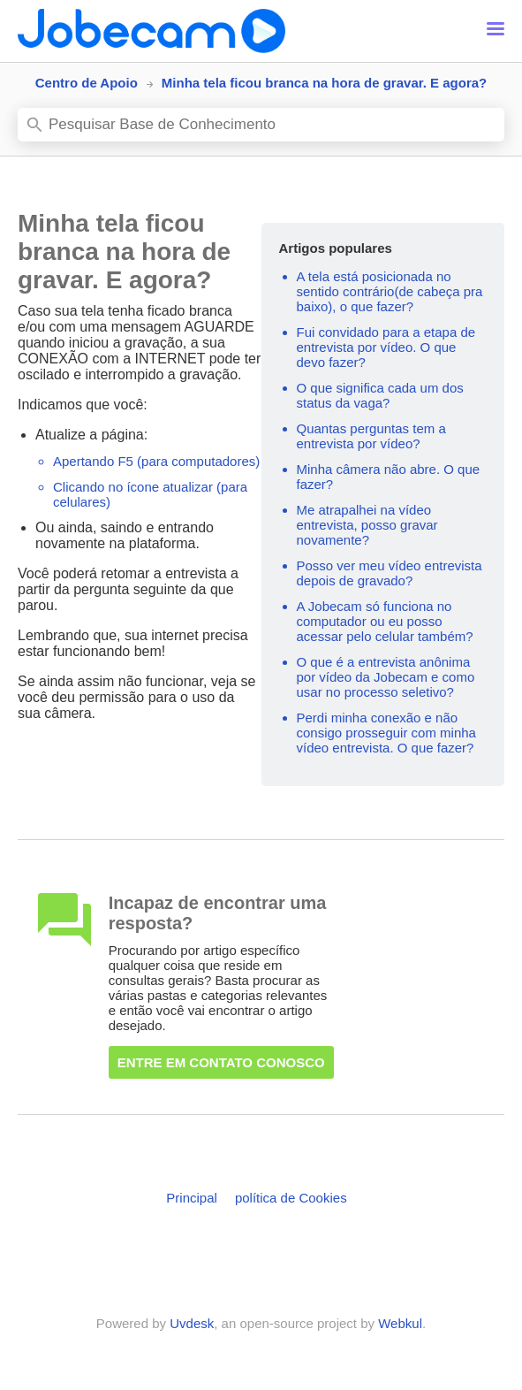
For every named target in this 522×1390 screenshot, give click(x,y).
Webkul (400, 1323)
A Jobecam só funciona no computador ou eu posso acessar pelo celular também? (385, 621)
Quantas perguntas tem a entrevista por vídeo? (371, 436)
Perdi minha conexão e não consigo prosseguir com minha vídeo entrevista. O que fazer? (386, 732)
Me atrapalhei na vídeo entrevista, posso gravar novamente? (367, 524)
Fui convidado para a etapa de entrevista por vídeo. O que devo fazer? (386, 347)
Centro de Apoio (86, 82)
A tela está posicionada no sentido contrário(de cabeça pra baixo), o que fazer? (390, 291)
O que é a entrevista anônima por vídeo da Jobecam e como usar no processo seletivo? (386, 676)
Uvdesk (192, 1323)
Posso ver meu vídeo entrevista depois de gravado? (389, 573)
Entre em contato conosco (221, 1062)
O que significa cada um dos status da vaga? (380, 395)
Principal (191, 1197)
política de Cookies (291, 1197)
